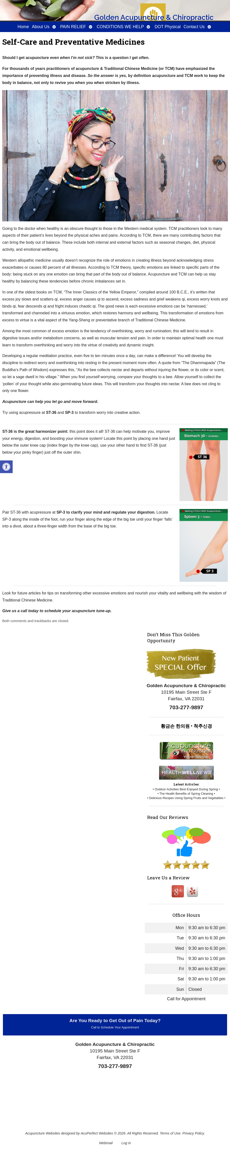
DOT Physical (167, 26)
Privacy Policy (193, 1133)
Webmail (106, 1143)
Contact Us (194, 26)
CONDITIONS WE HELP (120, 26)
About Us (40, 26)
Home (23, 26)
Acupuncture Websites (42, 1133)
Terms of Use (170, 1133)
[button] (6, 466)
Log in (126, 1143)
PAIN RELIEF (73, 26)
